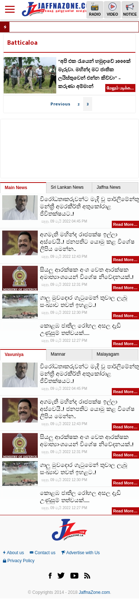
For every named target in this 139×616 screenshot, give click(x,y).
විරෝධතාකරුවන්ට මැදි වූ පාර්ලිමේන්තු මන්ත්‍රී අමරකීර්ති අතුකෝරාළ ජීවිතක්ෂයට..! (89, 207)
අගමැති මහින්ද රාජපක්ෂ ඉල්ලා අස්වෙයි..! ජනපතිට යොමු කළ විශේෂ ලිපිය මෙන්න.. (87, 242)
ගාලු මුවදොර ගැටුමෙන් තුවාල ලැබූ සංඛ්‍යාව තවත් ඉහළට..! (83, 302)
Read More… (125, 224)
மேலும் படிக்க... (120, 88)
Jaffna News (108, 187)
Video (112, 9)
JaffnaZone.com (94, 592)
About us (13, 552)
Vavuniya (14, 354)
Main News (16, 187)
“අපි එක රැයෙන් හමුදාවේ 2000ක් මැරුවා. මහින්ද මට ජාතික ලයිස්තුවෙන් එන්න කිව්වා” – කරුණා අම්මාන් (94, 74)
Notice (130, 9)
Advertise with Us (80, 552)
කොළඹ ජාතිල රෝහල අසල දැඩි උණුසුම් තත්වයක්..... (80, 330)
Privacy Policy (18, 560)
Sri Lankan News (67, 187)
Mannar (58, 354)
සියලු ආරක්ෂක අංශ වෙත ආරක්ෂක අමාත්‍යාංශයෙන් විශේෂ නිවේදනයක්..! (87, 274)
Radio (95, 9)
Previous (60, 104)
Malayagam (108, 354)
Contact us (43, 552)
